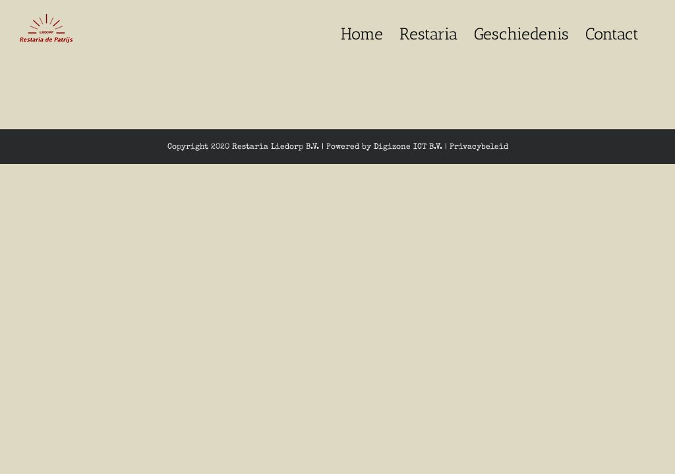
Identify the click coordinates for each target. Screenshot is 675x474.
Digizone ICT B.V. (408, 147)
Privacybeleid (479, 147)
